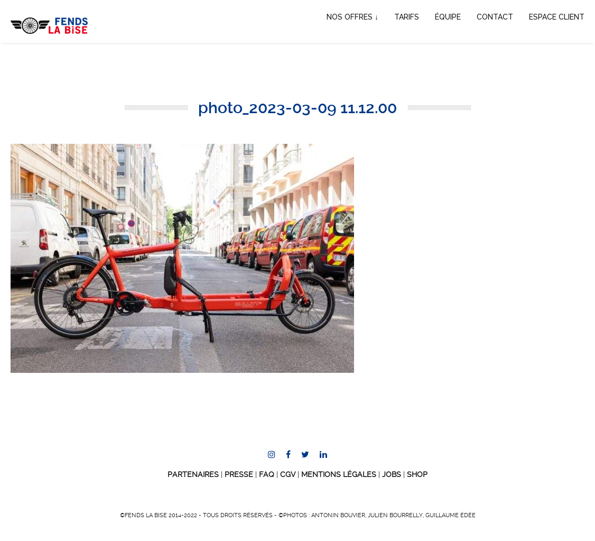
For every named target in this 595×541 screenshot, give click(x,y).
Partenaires (193, 474)
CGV (287, 474)
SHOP (417, 474)
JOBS (391, 474)
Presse (239, 474)
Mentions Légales (338, 474)
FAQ (266, 474)
